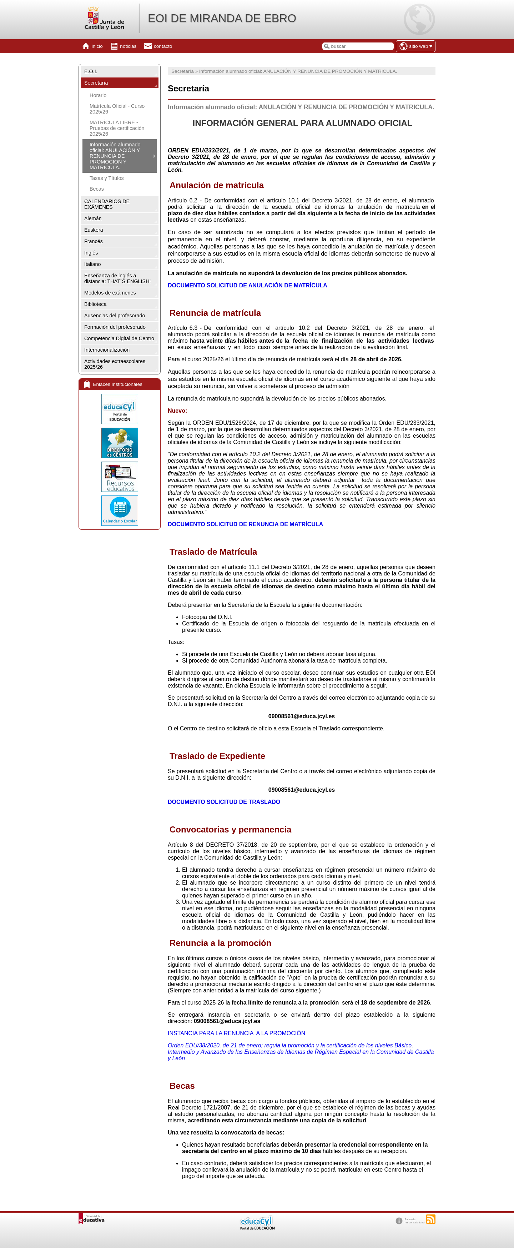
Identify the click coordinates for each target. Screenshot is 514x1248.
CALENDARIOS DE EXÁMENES (107, 204)
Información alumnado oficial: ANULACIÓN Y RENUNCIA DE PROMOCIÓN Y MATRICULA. (115, 156)
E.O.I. (90, 71)
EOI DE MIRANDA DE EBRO (222, 18)
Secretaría (96, 83)
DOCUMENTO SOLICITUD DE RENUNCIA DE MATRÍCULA (245, 524)
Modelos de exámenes (110, 293)
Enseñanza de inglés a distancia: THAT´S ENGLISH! (117, 278)
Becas (97, 189)
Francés (93, 241)
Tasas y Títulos (107, 178)
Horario (98, 95)
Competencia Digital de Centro (119, 338)
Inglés (91, 253)
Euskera (93, 230)
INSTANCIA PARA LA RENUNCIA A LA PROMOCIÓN (236, 1033)
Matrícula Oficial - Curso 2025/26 (117, 109)
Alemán (93, 218)
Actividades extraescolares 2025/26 (114, 364)
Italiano (92, 264)
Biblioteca (95, 304)
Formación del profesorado (115, 327)
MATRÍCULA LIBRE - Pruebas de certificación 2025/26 (117, 128)
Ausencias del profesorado (114, 315)
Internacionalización (107, 350)
